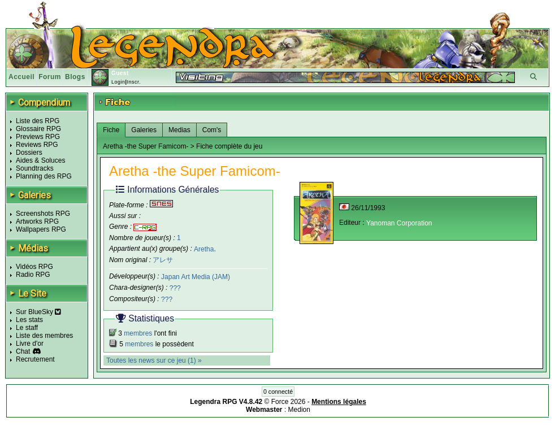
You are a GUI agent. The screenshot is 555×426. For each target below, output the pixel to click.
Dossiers (29, 153)
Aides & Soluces (40, 160)
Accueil (21, 77)
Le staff (27, 328)
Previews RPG (38, 137)
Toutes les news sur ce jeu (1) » (154, 360)
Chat (23, 351)
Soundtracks (35, 168)
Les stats (29, 320)
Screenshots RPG (43, 214)
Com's (212, 130)
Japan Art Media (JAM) (195, 277)
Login (118, 82)
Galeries (144, 130)
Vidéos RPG (34, 267)
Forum (49, 77)
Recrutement (35, 359)
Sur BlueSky (38, 312)
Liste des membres (44, 336)
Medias (179, 130)
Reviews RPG (37, 145)
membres (138, 333)
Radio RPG (33, 275)
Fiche (111, 130)
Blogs (75, 77)
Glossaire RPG (38, 129)
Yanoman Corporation (399, 223)
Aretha (204, 249)
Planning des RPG (44, 176)
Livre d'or (30, 343)
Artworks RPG (37, 221)
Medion (299, 410)
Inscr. (134, 82)
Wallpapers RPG (41, 229)
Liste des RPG (37, 121)
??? (175, 288)
